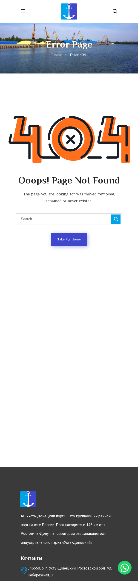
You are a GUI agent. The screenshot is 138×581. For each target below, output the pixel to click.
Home (57, 55)
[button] (115, 11)
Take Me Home (69, 239)
